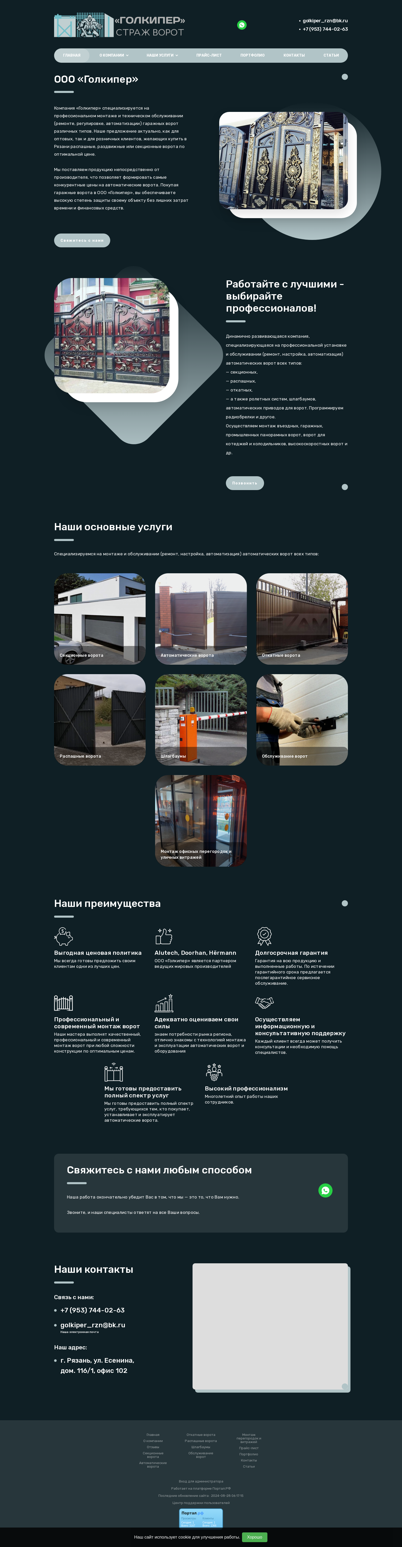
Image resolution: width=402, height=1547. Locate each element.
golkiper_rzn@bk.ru (325, 21)
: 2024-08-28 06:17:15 (226, 1496)
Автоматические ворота (153, 1464)
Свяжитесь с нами (82, 240)
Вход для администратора (201, 1481)
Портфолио (252, 55)
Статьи (331, 55)
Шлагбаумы (201, 1447)
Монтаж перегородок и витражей (249, 1438)
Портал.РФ (222, 1488)
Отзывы (153, 1447)
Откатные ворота (201, 1435)
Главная (72, 55)
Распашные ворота (201, 1441)
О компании (153, 1441)
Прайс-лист (209, 55)
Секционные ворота (153, 1455)
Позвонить (245, 483)
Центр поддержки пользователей (201, 1503)
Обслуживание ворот (200, 1455)
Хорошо (254, 1537)
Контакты (294, 55)
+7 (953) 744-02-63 (325, 29)
